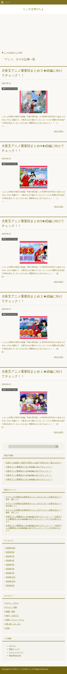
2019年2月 (10, 569)
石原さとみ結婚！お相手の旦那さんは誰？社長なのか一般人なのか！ (34, 463)
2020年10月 (10, 548)
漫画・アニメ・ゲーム (9, 88)
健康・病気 (10, 611)
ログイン (12, 646)
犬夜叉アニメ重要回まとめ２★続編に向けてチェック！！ (29, 479)
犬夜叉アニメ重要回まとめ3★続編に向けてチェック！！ (29, 475)
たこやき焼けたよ (33, 9)
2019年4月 (10, 560)
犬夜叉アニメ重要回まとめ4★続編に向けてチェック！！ (29, 471)
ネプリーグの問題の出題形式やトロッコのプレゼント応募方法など (33, 497)
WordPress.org (15, 656)
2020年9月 (10, 552)
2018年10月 (10, 581)
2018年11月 (10, 577)
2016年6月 (10, 586)
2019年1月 (10, 573)
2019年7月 (10, 556)
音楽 (8, 628)
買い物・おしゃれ (13, 624)
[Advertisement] (33, 34)
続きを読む (59, 131)
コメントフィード (16, 652)
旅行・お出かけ (12, 616)
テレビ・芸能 (11, 607)
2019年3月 (10, 565)
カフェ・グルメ (12, 603)
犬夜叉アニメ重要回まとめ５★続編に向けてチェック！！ (29, 467)
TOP (13, 53)
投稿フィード (14, 649)
